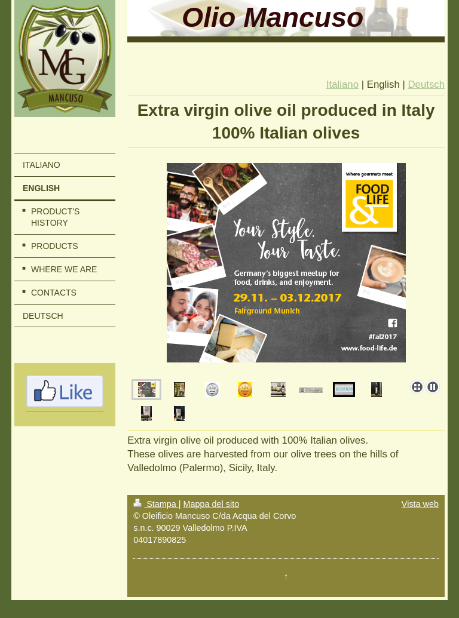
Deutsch (426, 84)
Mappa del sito (211, 504)
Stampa (156, 504)
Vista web (420, 504)
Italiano (342, 84)
